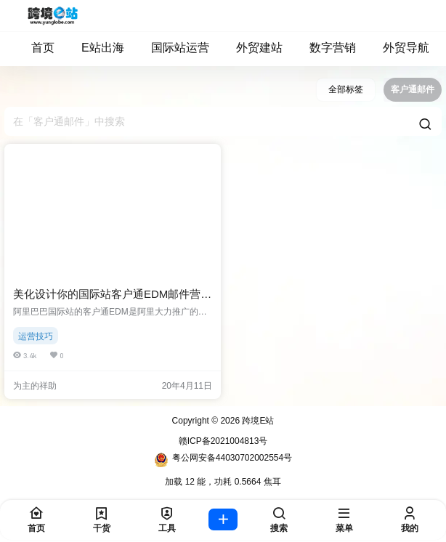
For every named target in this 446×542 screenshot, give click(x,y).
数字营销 (326, 47)
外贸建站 (252, 47)
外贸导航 (399, 47)
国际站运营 (173, 47)
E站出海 (96, 47)
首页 (35, 47)
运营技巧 (35, 336)
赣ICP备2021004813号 (223, 441)
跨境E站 (257, 421)
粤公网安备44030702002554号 (223, 460)
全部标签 (345, 89)
